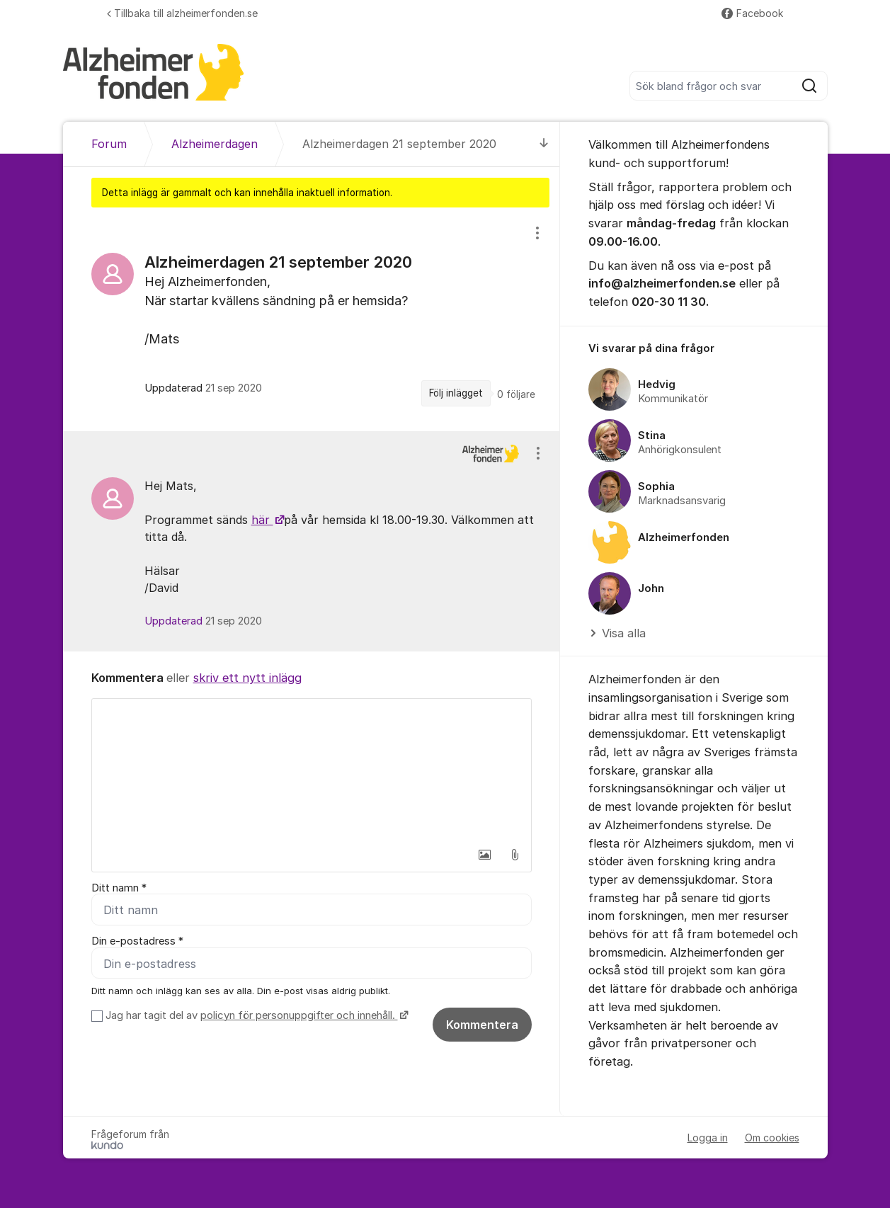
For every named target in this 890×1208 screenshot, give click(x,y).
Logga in (708, 1138)
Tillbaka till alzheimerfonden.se (182, 13)
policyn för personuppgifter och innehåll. (299, 1015)
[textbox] (311, 770)
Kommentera (482, 1025)
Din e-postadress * (137, 941)
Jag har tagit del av (255, 1015)
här (262, 520)
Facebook (752, 13)
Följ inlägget (456, 393)
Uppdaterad (203, 621)
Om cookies (772, 1138)
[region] (311, 319)
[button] (485, 855)
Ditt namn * (119, 888)
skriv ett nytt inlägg (247, 678)
